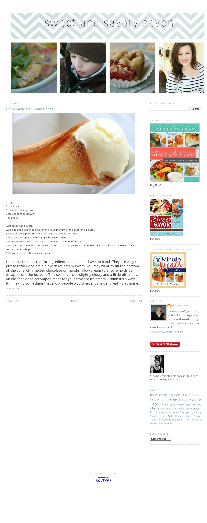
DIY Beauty (183, 400)
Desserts (172, 400)
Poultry (197, 412)
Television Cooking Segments (166, 419)
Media (154, 408)
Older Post (136, 301)
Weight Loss (156, 423)
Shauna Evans (180, 306)
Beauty (154, 394)
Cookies (154, 399)
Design (163, 400)
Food (19, 289)
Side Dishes (175, 416)
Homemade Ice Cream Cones (29, 109)
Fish (199, 399)
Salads (154, 415)
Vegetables (196, 419)
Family (192, 400)
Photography (187, 412)
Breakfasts (174, 394)
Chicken (186, 394)
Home (74, 301)
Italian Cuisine (176, 404)
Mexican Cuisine (168, 408)
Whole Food (170, 423)
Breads (163, 394)
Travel (186, 419)
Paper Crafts (166, 412)
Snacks (188, 415)
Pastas (176, 412)
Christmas (196, 395)
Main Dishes (193, 404)
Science (163, 416)
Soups (197, 415)
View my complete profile (166, 332)
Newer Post (12, 301)
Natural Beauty (185, 408)
